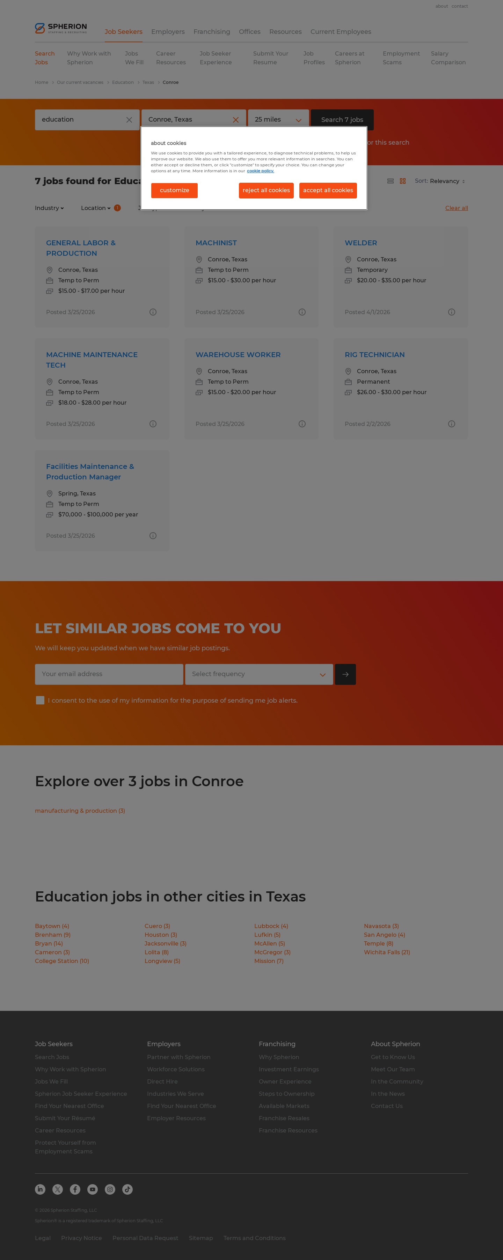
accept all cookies (328, 190)
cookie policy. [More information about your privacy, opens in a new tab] (260, 170)
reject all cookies (266, 190)
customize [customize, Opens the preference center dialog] (174, 190)
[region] (253, 168)
